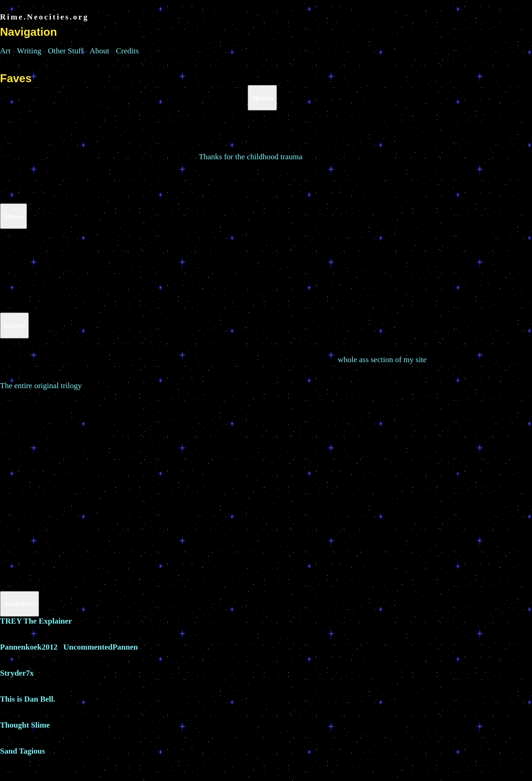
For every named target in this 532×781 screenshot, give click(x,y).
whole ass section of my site (382, 359)
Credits (127, 50)
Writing (29, 50)
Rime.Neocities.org (44, 17)
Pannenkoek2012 (29, 647)
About (100, 50)
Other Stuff (66, 50)
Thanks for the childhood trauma (250, 156)
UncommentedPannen (100, 647)
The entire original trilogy (41, 385)
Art (5, 50)
